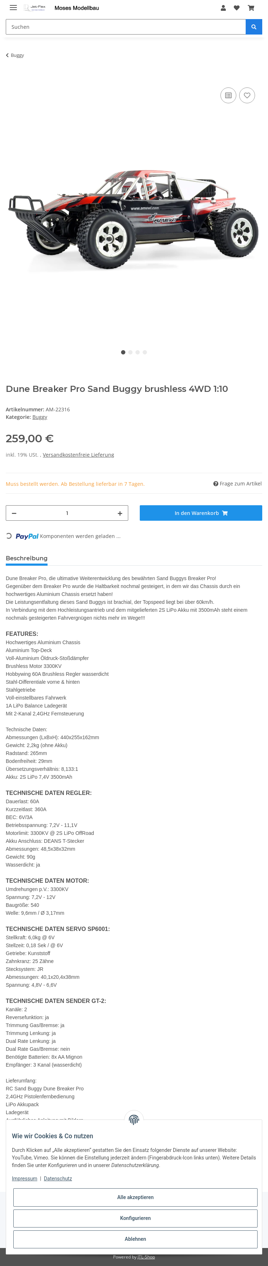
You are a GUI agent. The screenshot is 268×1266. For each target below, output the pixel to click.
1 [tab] (123, 352)
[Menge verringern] (14, 513)
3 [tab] (137, 352)
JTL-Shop (146, 1257)
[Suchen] (126, 27)
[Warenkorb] (251, 8)
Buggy (39, 416)
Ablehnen (135, 1239)
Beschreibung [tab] (27, 558)
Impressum (24, 1178)
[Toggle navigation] (13, 4)
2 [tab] (130, 352)
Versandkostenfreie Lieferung (78, 454)
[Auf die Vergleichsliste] (228, 95)
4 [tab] (145, 352)
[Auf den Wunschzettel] (247, 95)
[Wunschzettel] (237, 8)
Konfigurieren (135, 1218)
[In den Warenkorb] (11, 78)
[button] (223, 8)
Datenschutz (58, 1178)
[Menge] (67, 513)
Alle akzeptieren (135, 1197)
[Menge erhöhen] (120, 513)
